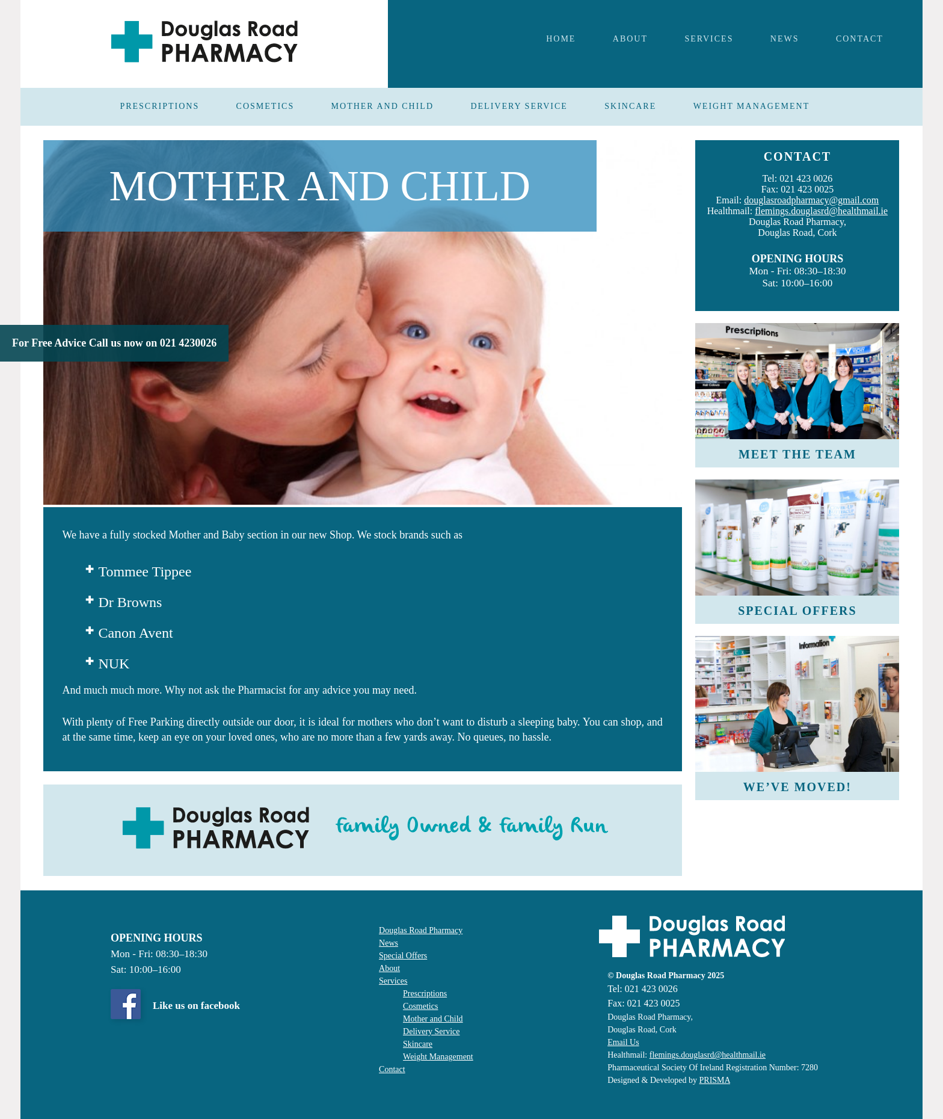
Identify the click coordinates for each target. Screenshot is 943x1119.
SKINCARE (630, 106)
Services (708, 38)
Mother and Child (433, 1018)
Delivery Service (431, 1031)
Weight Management (438, 1056)
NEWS (784, 38)
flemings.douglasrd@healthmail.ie (821, 211)
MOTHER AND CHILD (382, 106)
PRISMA (714, 1080)
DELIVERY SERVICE (518, 106)
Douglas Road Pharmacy (420, 930)
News (388, 943)
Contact (859, 38)
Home (561, 38)
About (630, 38)
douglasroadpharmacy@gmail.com (811, 200)
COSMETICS (265, 106)
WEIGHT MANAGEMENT (751, 106)
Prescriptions (425, 993)
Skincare (417, 1044)
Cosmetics (420, 1006)
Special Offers (403, 955)
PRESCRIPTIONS (159, 106)
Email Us (623, 1042)
